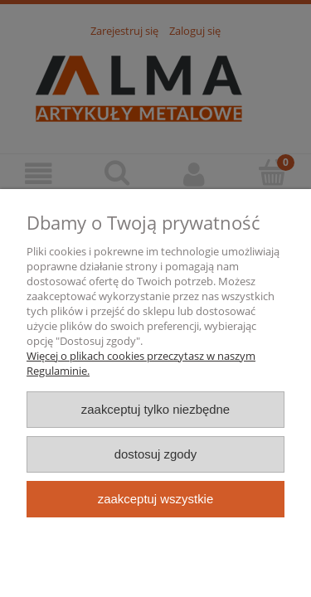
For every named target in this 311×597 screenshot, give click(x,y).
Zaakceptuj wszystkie (155, 499)
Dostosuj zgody (155, 454)
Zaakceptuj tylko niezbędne (155, 409)
